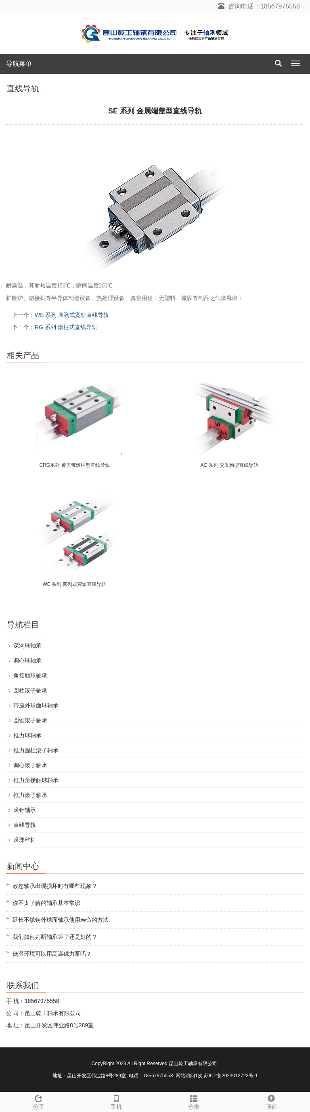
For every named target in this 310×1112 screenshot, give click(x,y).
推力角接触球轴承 (36, 780)
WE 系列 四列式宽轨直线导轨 (72, 315)
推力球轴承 (27, 735)
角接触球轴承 (30, 675)
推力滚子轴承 (30, 795)
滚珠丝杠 (24, 840)
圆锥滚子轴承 (30, 720)
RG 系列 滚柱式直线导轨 (66, 327)
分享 (39, 1101)
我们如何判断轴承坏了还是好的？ (55, 937)
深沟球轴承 (27, 645)
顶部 (271, 1101)
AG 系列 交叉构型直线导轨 (229, 465)
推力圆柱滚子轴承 (36, 750)
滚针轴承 (24, 810)
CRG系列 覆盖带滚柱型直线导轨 (75, 465)
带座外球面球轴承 (36, 705)
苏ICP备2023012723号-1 (231, 1075)
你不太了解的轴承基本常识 (46, 903)
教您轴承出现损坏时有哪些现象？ (55, 886)
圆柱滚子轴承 (30, 690)
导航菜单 (19, 63)
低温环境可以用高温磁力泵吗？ (52, 953)
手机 (116, 1101)
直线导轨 (24, 825)
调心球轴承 (27, 660)
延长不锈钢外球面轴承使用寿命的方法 (61, 920)
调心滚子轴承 (30, 765)
